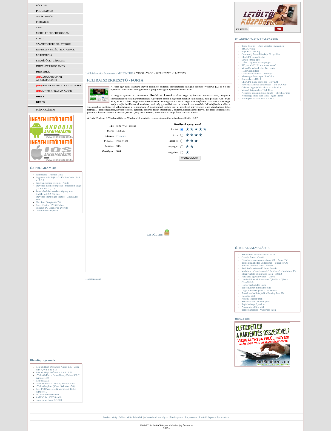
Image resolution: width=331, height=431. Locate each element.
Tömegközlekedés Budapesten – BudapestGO (265, 262)
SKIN (39, 27)
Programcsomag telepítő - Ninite (52, 182)
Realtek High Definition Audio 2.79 (54, 372)
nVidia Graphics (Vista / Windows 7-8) (55, 386)
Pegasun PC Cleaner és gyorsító (52, 207)
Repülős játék (248, 295)
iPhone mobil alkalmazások (62, 85)
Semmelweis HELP (251, 79)
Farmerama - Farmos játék (49, 174)
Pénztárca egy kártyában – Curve (258, 276)
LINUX (40, 38)
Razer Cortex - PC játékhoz (50, 205)
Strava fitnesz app (251, 59)
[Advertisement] (55, 285)
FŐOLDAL (42, 5)
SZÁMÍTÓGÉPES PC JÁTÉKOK (53, 44)
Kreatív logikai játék (252, 298)
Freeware (121, 135)
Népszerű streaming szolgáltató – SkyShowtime (266, 92)
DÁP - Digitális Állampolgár (256, 62)
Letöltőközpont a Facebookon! (214, 417)
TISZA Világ (248, 48)
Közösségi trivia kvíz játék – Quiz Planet (262, 95)
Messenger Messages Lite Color (258, 76)
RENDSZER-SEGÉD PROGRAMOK (55, 49)
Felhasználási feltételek (131, 417)
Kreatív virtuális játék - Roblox (257, 265)
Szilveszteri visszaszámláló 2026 (258, 254)
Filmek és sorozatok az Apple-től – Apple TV (265, 260)
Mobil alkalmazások (57, 91)
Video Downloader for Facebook (258, 68)
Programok (109, 73)
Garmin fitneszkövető (253, 257)
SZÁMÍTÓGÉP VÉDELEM (50, 60)
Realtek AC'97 (43, 380)
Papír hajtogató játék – (253, 304)
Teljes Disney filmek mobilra (256, 287)
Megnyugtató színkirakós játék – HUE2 (262, 273)
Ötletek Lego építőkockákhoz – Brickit (261, 87)
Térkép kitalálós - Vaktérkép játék (259, 309)
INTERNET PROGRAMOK (50, 66)
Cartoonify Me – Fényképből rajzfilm (261, 54)
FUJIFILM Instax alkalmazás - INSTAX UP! (264, 84)
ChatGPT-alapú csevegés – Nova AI (260, 81)
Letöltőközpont (93, 73)
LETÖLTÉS (159, 234)
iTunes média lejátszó (47, 210)
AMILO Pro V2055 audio (49, 397)
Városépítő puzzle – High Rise (257, 90)
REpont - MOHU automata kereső (259, 65)
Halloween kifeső (250, 70)
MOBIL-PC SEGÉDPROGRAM (52, 33)
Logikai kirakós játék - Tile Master (259, 290)
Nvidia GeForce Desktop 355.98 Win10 (56, 383)
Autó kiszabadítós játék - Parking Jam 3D (263, 293)
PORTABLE (42, 21)
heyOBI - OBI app (251, 51)
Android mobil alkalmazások (49, 78)
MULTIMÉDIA (44, 55)
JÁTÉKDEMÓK (44, 16)
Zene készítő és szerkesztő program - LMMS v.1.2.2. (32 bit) (54, 192)
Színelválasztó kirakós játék (256, 301)
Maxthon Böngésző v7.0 (48, 202)
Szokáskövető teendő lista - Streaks (259, 268)
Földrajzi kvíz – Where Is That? (258, 98)
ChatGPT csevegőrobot (253, 56)
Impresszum (191, 417)
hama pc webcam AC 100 (49, 400)
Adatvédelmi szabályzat (156, 417)
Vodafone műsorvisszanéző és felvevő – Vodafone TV (269, 271)
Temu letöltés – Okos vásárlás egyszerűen (263, 45)
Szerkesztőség (110, 417)
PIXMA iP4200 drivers (47, 394)
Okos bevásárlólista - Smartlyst (257, 73)
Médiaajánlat (176, 417)
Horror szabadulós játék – (255, 284)
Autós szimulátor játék (253, 307)
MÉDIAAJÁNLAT (45, 109)
